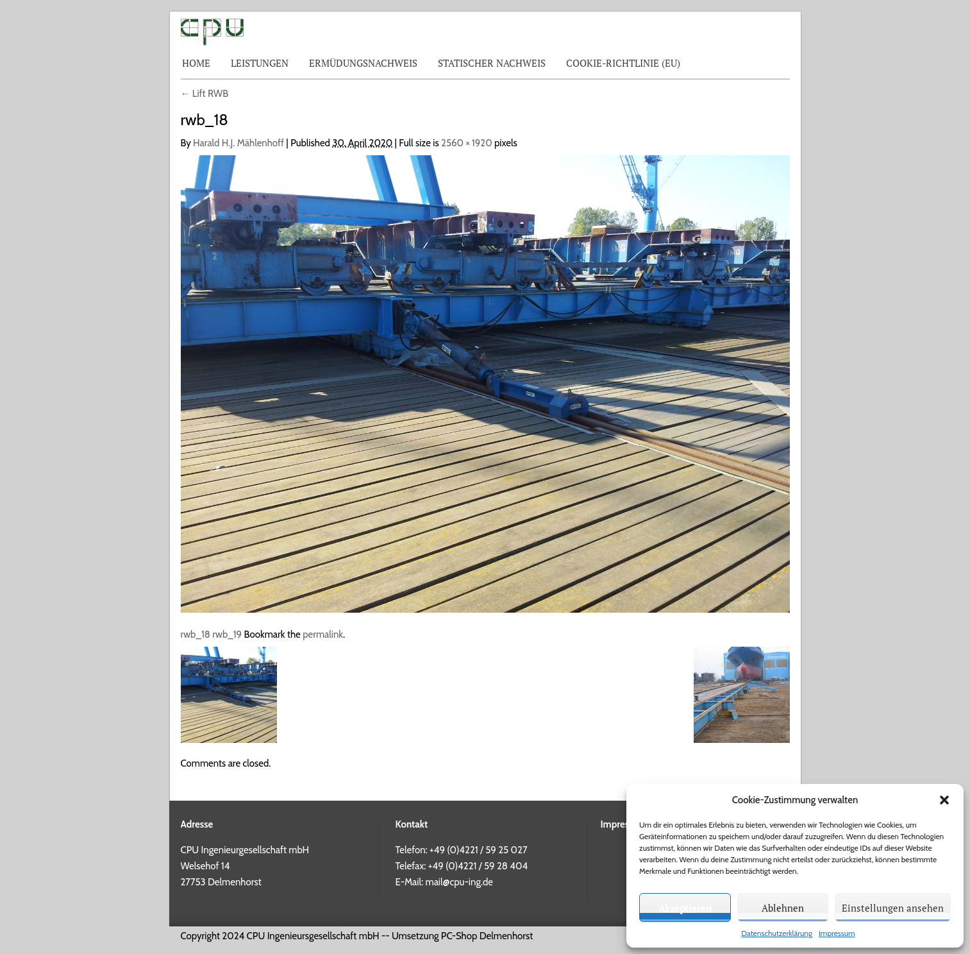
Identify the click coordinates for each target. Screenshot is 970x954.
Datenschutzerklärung (776, 933)
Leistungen (259, 62)
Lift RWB (205, 93)
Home (196, 62)
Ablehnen (783, 907)
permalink (323, 634)
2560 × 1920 (466, 143)
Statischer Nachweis (492, 62)
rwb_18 (195, 634)
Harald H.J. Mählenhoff (238, 143)
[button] (944, 800)
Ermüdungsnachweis (363, 62)
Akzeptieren (685, 907)
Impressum (837, 933)
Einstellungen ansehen (893, 907)
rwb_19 (227, 634)
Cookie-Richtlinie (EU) (623, 62)
